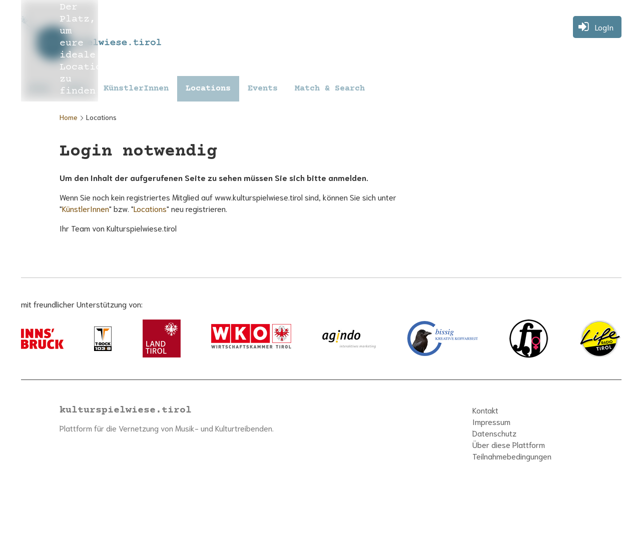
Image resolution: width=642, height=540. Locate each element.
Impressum (491, 421)
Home (69, 117)
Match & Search (330, 89)
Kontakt (485, 409)
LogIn (604, 27)
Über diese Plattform (508, 444)
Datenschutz (494, 433)
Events (263, 89)
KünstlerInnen (136, 89)
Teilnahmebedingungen (511, 455)
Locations (208, 89)
